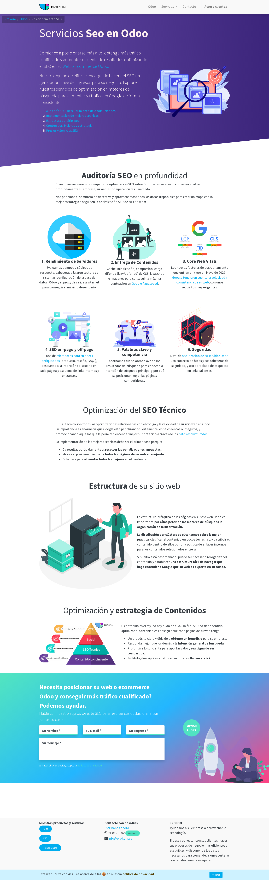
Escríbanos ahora (116, 828)
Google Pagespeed (145, 283)
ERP (45, 838)
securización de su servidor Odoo (205, 356)
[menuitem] (152, 7)
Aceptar (216, 874)
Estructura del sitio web (63, 121)
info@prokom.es (120, 838)
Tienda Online (50, 847)
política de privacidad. (89, 765)
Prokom (10, 19)
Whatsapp (132, 833)
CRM (45, 828)
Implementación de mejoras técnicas (72, 116)
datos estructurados (192, 434)
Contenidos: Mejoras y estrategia (69, 126)
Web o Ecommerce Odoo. (85, 66)
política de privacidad (138, 874)
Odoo (24, 19)
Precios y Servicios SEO (62, 131)
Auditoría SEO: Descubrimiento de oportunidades (80, 111)
